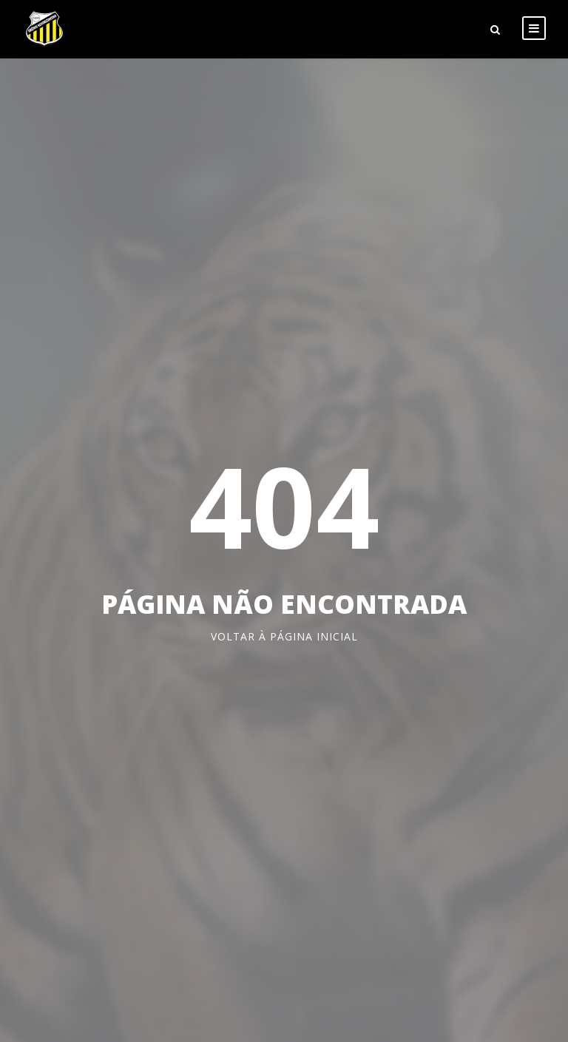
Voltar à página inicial (284, 636)
